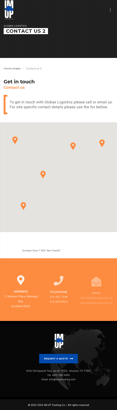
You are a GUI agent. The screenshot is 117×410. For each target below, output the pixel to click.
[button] (23, 206)
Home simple (12, 68)
